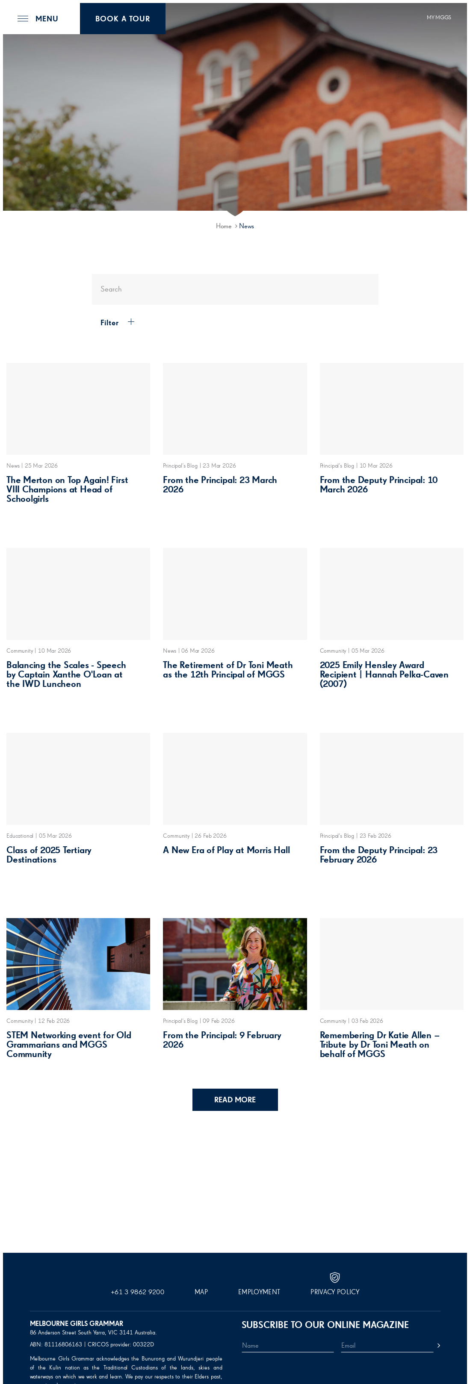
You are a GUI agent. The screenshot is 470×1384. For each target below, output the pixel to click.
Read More (235, 1100)
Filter (114, 322)
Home (224, 226)
